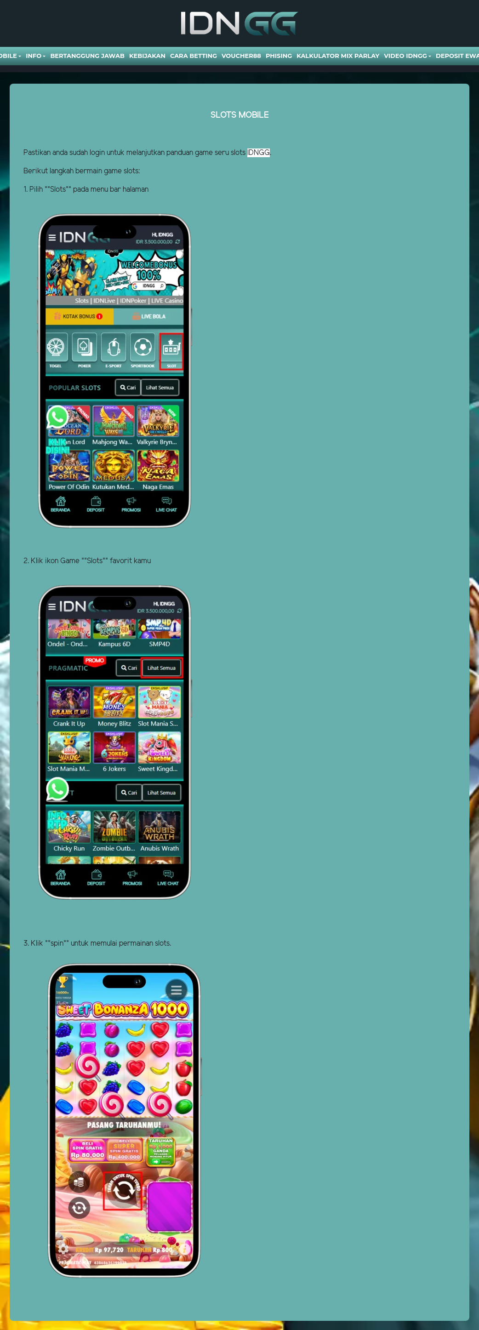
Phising (279, 55)
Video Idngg (405, 55)
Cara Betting (193, 55)
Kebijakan (147, 55)
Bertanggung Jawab (87, 55)
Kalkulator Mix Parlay (338, 55)
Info (33, 55)
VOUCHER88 (241, 55)
